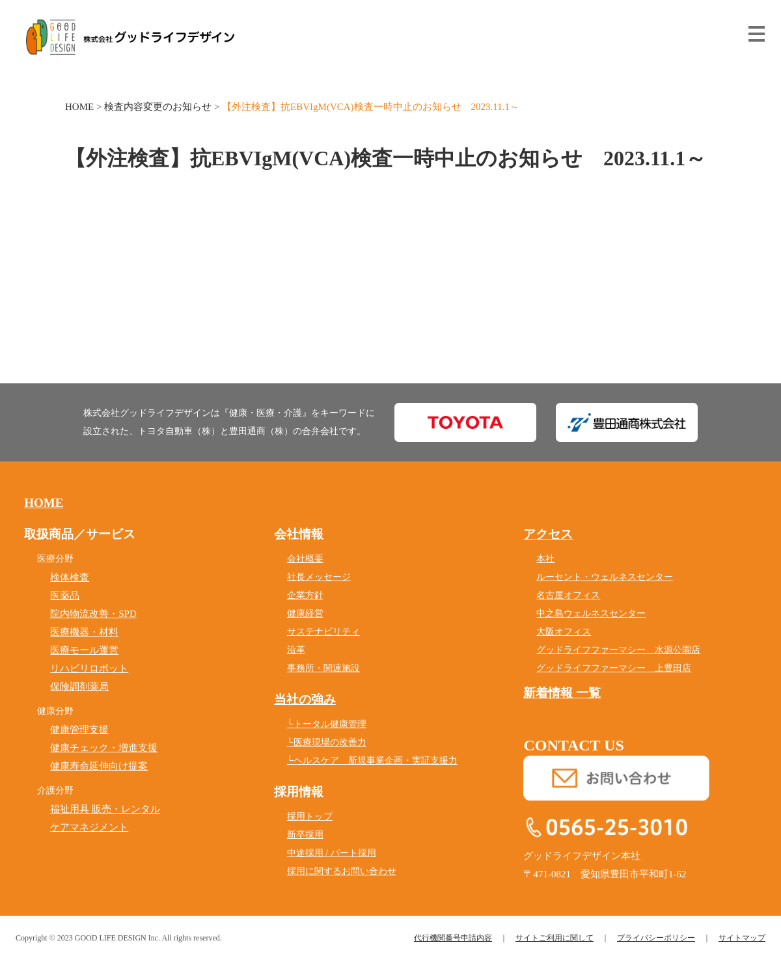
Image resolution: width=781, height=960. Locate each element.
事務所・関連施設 (323, 668)
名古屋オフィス (568, 595)
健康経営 (305, 613)
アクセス (548, 534)
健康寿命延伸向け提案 (99, 766)
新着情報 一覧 (562, 693)
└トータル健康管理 (326, 724)
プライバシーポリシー (656, 937)
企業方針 (305, 595)
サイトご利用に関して (554, 937)
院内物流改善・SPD (93, 614)
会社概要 (305, 559)
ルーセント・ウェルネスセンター (604, 577)
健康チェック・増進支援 (104, 748)
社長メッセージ (319, 577)
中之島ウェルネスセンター (591, 613)
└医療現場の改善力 (326, 742)
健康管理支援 (79, 729)
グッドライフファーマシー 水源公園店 (618, 650)
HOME (79, 107)
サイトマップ (742, 937)
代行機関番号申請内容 (453, 937)
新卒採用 (305, 835)
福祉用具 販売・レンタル (105, 809)
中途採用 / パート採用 (331, 853)
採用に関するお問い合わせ (341, 871)
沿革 (296, 650)
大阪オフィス (563, 632)
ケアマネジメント (89, 827)
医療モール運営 (84, 650)
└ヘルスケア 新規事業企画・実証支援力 (372, 760)
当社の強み (305, 699)
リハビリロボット (89, 668)
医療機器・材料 (84, 632)
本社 (545, 559)
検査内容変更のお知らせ (158, 107)
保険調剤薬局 (79, 686)
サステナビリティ (323, 632)
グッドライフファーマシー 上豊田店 (613, 668)
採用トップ (310, 816)
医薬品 (64, 595)
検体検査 (69, 577)
